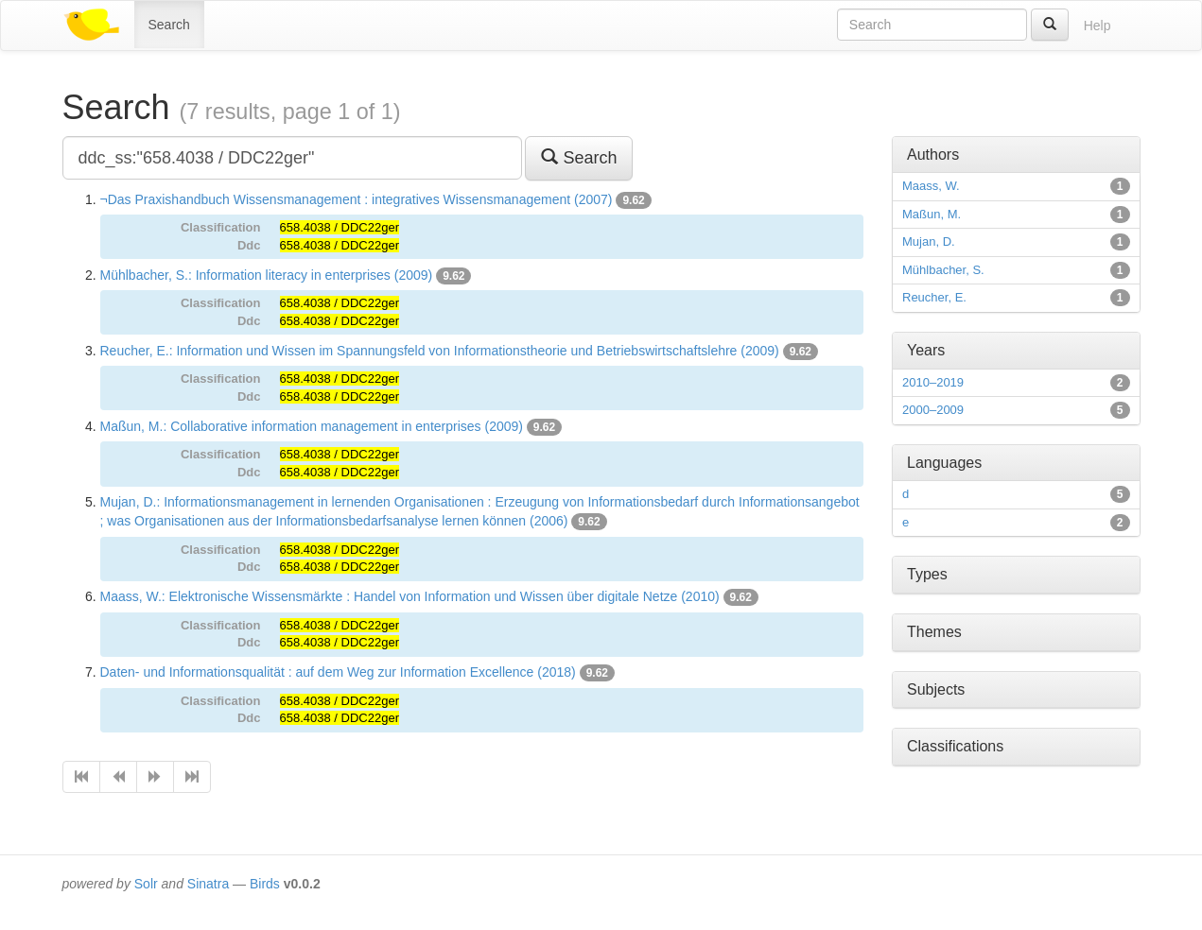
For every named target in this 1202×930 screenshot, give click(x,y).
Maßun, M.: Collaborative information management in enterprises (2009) (311, 426)
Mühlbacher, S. (943, 270)
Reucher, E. (934, 297)
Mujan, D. (928, 241)
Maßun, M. (931, 214)
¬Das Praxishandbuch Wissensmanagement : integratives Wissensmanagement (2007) (356, 199)
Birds (265, 883)
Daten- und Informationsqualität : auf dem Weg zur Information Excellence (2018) (338, 672)
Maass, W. (931, 186)
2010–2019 (933, 382)
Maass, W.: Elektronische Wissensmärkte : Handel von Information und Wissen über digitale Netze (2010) (410, 596)
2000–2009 (933, 410)
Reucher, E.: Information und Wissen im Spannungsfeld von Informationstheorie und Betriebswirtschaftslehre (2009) (439, 350)
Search (169, 24)
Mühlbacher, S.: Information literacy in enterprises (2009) (266, 275)
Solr (146, 883)
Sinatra (208, 883)
